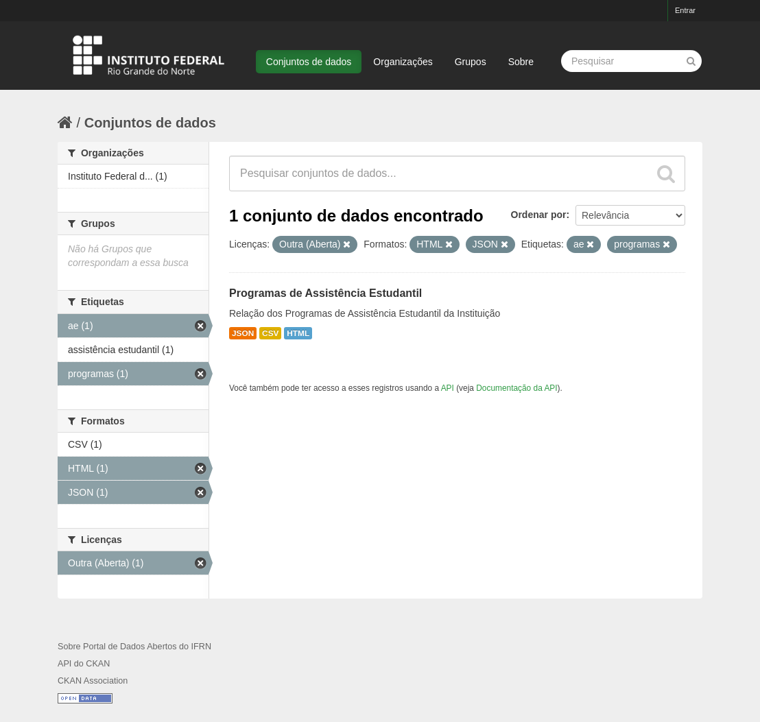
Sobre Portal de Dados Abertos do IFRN (134, 646)
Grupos (470, 61)
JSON (243, 333)
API (447, 388)
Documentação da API (516, 388)
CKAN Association (93, 681)
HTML (298, 333)
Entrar (685, 10)
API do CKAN (84, 664)
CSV (270, 333)
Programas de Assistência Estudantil (325, 293)
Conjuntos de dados (309, 61)
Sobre (521, 61)
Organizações (402, 61)
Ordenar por (539, 214)
